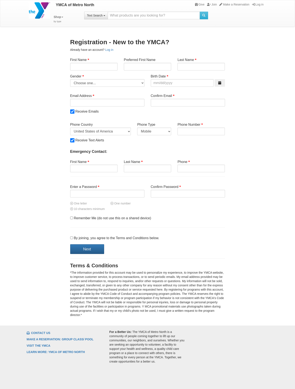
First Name (78, 60)
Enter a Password (83, 187)
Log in (258, 4)
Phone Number (189, 124)
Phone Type (146, 124)
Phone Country (81, 124)
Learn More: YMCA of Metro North (56, 352)
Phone (182, 162)
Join (212, 4)
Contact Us (38, 333)
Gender (75, 76)
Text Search (96, 15)
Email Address (81, 96)
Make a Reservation (234, 4)
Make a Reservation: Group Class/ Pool (60, 339)
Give (200, 4)
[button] (58, 19)
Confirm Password (165, 187)
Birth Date (158, 76)
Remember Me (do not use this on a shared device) (110, 218)
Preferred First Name (139, 60)
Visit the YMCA (38, 345)
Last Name (186, 60)
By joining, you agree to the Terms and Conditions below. (114, 238)
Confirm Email (161, 96)
